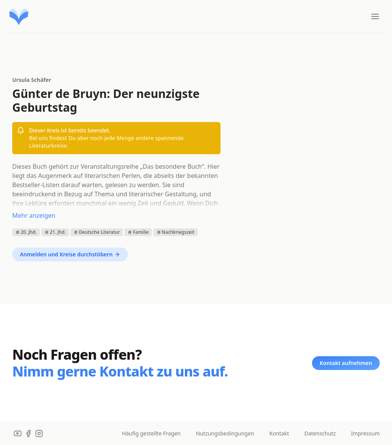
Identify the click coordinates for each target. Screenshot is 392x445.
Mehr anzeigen (33, 215)
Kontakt (279, 433)
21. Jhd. (55, 232)
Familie (138, 232)
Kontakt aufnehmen (346, 363)
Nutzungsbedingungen (225, 433)
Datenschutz (320, 433)
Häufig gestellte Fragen (151, 433)
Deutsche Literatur (97, 232)
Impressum (365, 433)
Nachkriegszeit (175, 232)
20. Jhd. (26, 232)
